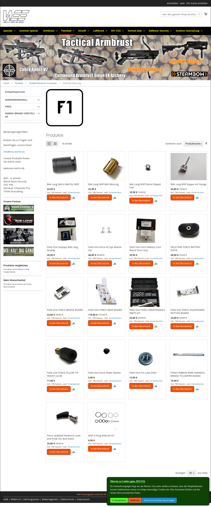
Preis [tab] (8, 106)
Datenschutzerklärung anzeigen (159, 500)
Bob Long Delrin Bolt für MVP (63, 184)
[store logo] (16, 16)
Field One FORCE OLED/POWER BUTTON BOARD (188, 311)
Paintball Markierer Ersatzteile (43, 83)
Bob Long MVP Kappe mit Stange (189, 184)
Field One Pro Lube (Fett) (142, 372)
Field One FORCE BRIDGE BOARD (65, 309)
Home (6, 83)
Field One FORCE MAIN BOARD (105, 309)
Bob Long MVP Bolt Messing (103, 184)
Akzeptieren (120, 500)
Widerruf (16, 499)
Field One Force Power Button (104, 372)
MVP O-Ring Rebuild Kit (101, 435)
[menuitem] (8, 31)
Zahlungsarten (31, 499)
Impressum (83, 499)
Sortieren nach (174, 143)
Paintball (19, 83)
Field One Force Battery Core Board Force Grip (145, 248)
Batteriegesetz (50, 499)
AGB (5, 499)
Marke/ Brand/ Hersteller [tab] (20, 115)
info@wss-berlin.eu (14, 151)
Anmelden (172, 3)
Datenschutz (67, 499)
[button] (73, 197)
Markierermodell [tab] (16, 99)
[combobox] (181, 14)
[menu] (105, 31)
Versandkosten (74, 192)
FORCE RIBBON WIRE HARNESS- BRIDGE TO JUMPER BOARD (188, 374)
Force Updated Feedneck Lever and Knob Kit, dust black (64, 437)
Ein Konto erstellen (197, 3)
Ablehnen (135, 500)
